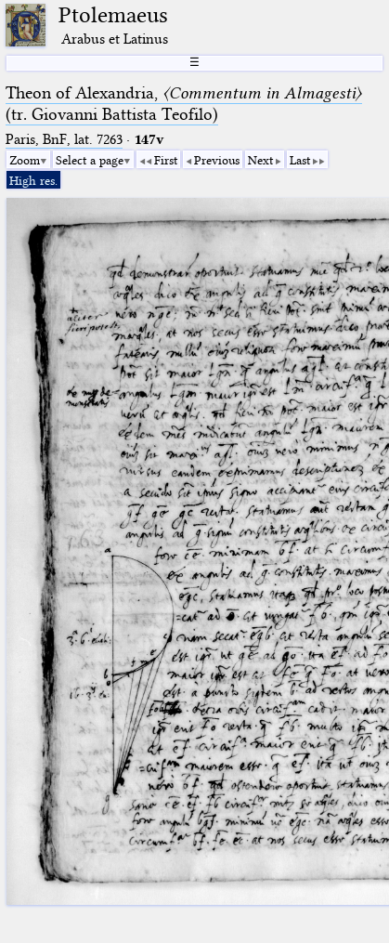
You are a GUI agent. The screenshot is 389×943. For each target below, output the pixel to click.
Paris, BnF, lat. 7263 (64, 139)
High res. (33, 180)
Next (260, 159)
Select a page (89, 159)
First (165, 159)
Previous (217, 159)
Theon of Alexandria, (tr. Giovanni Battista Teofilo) (184, 103)
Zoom (24, 159)
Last (300, 159)
